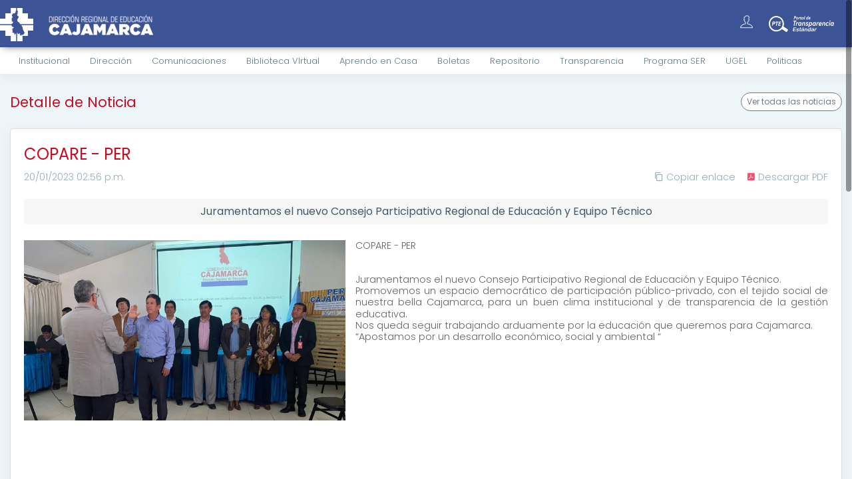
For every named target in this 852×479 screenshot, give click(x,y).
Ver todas (791, 102)
